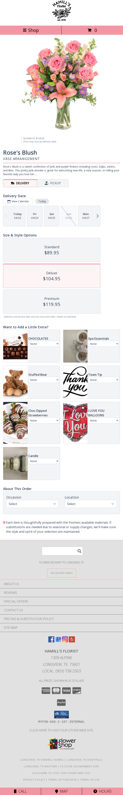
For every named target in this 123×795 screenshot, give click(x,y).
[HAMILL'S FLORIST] (61, 20)
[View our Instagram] (65, 641)
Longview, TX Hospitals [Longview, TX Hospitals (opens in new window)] (85, 759)
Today (42, 201)
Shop (31, 30)
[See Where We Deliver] (61, 573)
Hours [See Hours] (102, 791)
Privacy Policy (34, 779)
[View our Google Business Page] (58, 641)
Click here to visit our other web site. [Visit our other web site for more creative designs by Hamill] (61, 730)
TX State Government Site (79, 766)
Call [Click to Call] (20, 791)
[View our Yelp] (72, 641)
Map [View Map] (61, 791)
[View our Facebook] (51, 641)
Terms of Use (90, 779)
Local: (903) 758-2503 (61, 671)
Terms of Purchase (62, 779)
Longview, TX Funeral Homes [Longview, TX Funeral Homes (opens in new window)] (42, 759)
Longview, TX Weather (40, 766)
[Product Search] (62, 551)
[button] (61, 714)
